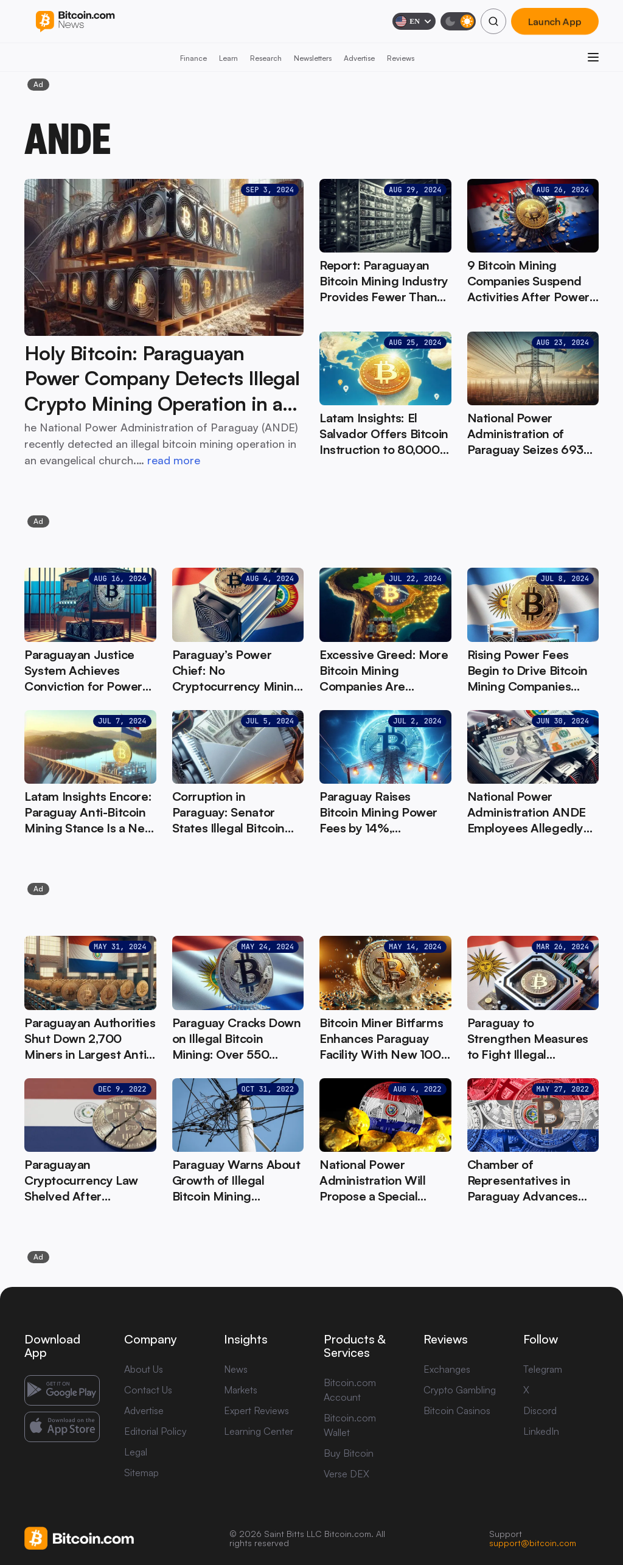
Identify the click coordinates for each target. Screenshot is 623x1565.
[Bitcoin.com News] (75, 21)
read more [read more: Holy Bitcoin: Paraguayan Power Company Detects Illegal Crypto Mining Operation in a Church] (173, 460)
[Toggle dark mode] (458, 21)
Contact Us (148, 1390)
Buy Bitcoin (349, 1453)
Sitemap (141, 1472)
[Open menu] (593, 57)
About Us (143, 1369)
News (236, 1369)
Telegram (542, 1369)
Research (266, 58)
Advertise (359, 58)
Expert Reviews (256, 1410)
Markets (240, 1390)
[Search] (493, 21)
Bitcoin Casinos (456, 1410)
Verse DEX (346, 1474)
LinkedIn (541, 1431)
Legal (135, 1452)
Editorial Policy (155, 1431)
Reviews (400, 58)
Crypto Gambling (459, 1390)
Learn (228, 58)
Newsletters (313, 58)
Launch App (555, 21)
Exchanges (446, 1369)
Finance (193, 58)
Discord (540, 1410)
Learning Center (258, 1431)
